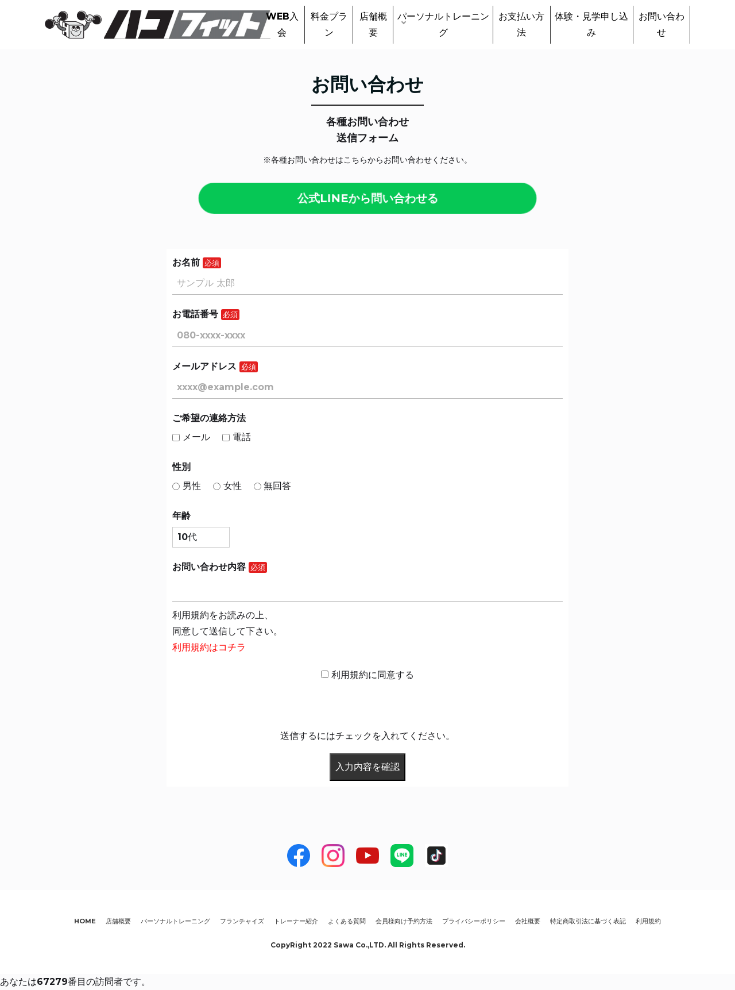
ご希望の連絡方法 (209, 418)
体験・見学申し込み (591, 24)
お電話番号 (195, 314)
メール (191, 437)
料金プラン (329, 24)
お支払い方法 (521, 24)
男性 (186, 485)
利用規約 (648, 921)
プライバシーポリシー (473, 921)
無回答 (273, 485)
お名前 (186, 262)
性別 (181, 466)
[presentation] (259, 705)
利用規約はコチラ (209, 647)
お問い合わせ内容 (209, 566)
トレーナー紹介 (296, 921)
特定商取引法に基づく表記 (588, 921)
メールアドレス (204, 366)
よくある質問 (347, 921)
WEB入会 (282, 24)
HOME (85, 921)
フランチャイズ (242, 921)
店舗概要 (373, 24)
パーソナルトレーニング (443, 24)
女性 (227, 485)
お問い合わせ (661, 24)
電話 (236, 437)
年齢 (181, 515)
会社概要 (527, 921)
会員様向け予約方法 (404, 921)
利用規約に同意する (367, 674)
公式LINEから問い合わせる (367, 198)
